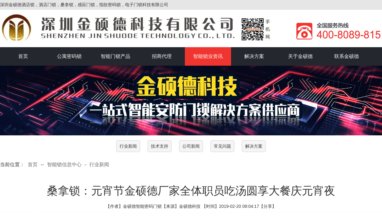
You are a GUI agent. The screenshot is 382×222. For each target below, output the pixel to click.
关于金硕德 (300, 56)
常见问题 (222, 146)
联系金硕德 (346, 56)
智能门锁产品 (115, 56)
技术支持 (159, 146)
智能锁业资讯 (208, 56)
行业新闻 (128, 146)
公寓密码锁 (69, 56)
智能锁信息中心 (64, 164)
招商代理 (162, 56)
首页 (23, 56)
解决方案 (254, 56)
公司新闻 (191, 146)
